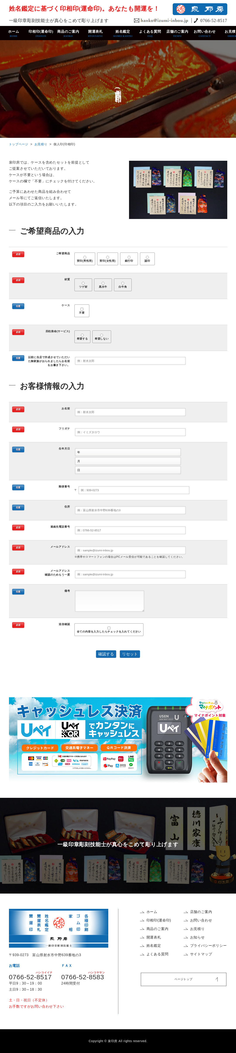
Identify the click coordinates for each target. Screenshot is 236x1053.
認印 (147, 259)
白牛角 (122, 285)
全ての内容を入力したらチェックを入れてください (109, 630)
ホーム (13, 34)
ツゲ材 (83, 285)
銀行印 (129, 259)
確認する (106, 654)
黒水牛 (103, 285)
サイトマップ (201, 954)
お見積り (40, 144)
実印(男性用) (85, 259)
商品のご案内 (68, 34)
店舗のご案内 (177, 34)
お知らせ (197, 937)
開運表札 (95, 34)
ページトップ (183, 979)
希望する (82, 337)
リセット (130, 654)
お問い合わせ (204, 34)
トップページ (18, 144)
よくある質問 (150, 34)
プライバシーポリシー (208, 945)
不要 (82, 311)
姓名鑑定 (122, 34)
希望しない (102, 337)
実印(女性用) (108, 259)
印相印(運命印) (41, 34)
